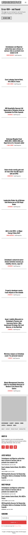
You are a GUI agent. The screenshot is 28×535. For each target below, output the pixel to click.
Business (10, 114)
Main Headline (10, 55)
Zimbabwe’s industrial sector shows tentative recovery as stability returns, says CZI (14, 262)
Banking (10, 329)
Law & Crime (10, 84)
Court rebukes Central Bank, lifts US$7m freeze (14, 81)
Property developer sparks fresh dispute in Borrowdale (14, 291)
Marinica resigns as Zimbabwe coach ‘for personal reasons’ (14, 355)
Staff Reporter (18, 55)
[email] (14, 518)
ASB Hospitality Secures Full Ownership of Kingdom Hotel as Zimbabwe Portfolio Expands (14, 110)
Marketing (10, 176)
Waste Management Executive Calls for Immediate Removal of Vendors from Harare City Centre (14, 386)
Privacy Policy (17, 526)
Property (10, 294)
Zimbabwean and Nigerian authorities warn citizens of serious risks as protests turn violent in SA (14, 50)
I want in (14, 522)
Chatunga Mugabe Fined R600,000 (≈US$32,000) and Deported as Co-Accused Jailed (14, 141)
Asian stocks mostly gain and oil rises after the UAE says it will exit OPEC (14, 172)
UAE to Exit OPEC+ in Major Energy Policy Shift (14, 232)
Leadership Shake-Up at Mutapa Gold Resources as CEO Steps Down (14, 202)
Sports (10, 358)
